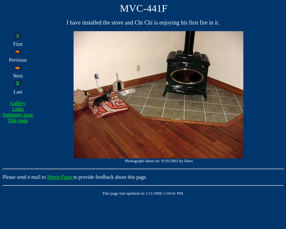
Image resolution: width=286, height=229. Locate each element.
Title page (18, 120)
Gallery (17, 103)
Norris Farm (60, 177)
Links (18, 109)
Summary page (18, 114)
